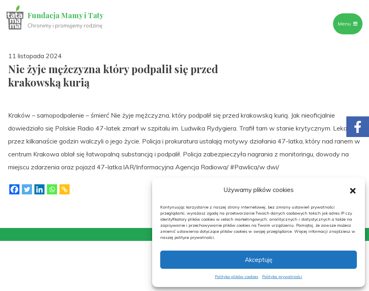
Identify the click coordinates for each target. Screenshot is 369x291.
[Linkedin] (39, 189)
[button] (353, 190)
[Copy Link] (64, 189)
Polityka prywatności (282, 276)
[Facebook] (14, 189)
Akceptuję (258, 260)
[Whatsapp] (52, 189)
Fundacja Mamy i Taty (66, 15)
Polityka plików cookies (236, 276)
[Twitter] (26, 189)
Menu (348, 24)
